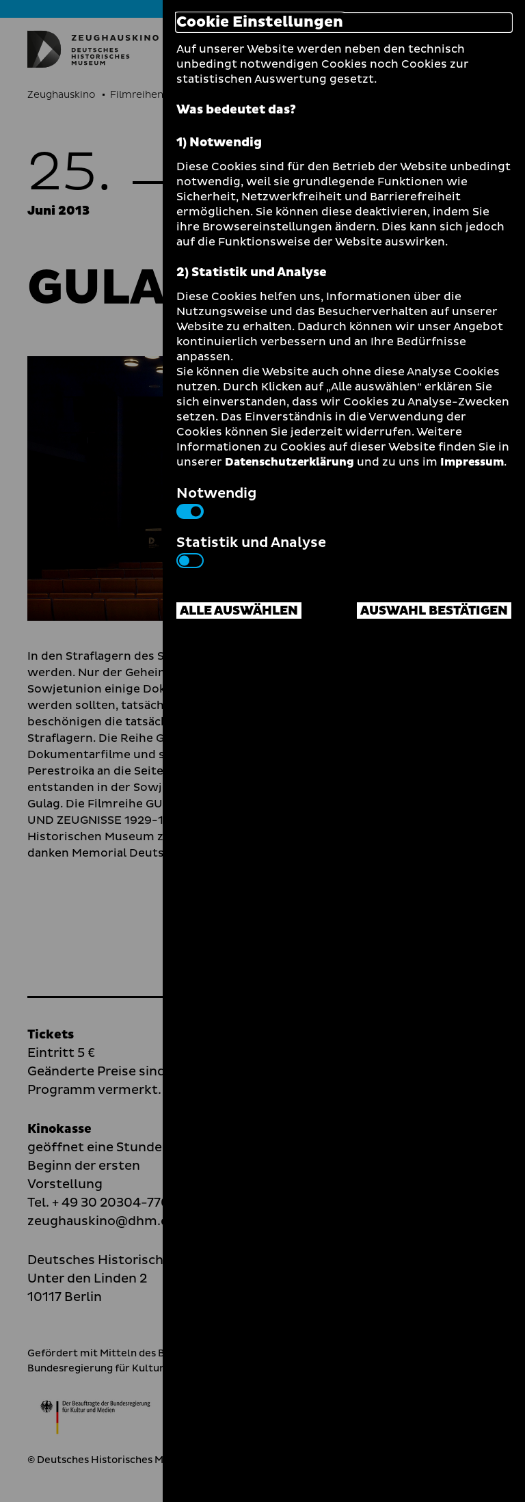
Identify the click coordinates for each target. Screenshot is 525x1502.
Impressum (472, 462)
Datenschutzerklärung (289, 462)
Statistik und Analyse (251, 550)
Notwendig (216, 501)
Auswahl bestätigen (434, 611)
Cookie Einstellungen (259, 22)
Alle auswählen (239, 611)
